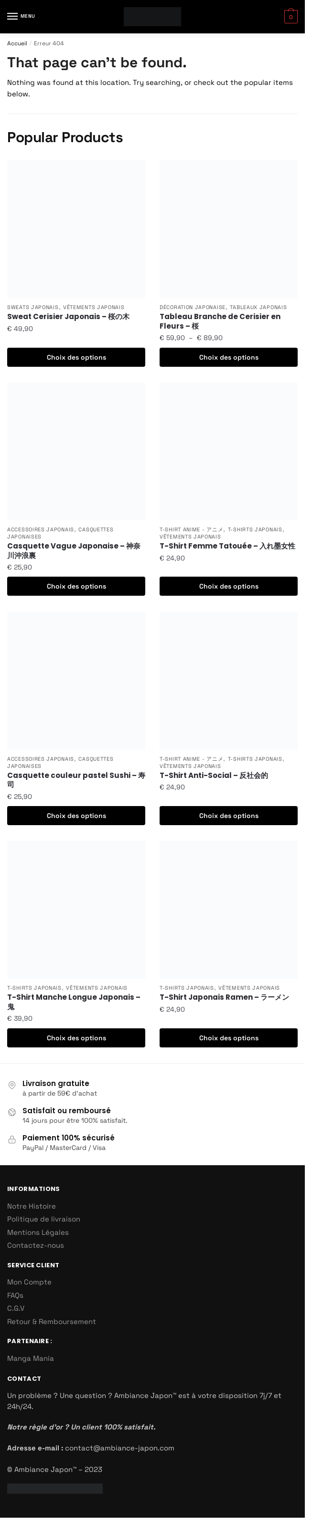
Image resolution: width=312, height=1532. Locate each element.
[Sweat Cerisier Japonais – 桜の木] (76, 229)
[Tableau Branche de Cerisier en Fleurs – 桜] (229, 229)
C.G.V (15, 1308)
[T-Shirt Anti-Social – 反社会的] (229, 681)
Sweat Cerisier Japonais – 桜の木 (68, 316)
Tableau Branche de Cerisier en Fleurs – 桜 (220, 321)
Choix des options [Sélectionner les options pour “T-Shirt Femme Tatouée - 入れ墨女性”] (228, 586)
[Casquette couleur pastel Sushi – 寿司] (76, 681)
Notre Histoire (31, 1206)
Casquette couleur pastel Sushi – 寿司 (76, 780)
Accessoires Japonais (40, 529)
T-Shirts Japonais (255, 529)
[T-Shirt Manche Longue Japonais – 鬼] (76, 910)
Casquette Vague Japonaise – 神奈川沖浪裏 (73, 550)
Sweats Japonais (33, 307)
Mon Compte (29, 1281)
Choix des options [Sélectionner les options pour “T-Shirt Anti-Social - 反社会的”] (228, 815)
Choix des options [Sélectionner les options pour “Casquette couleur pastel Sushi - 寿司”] (76, 815)
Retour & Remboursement (51, 1321)
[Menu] (21, 17)
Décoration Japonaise (193, 307)
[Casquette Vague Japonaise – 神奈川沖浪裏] (76, 451)
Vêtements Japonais (94, 307)
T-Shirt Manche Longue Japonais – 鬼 (73, 1002)
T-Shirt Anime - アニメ (191, 529)
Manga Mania (30, 1358)
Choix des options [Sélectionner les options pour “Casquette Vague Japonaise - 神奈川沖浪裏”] (76, 586)
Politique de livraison (43, 1218)
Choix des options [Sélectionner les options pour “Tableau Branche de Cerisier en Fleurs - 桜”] (228, 357)
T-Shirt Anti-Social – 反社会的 (214, 775)
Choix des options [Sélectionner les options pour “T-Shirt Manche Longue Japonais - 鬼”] (76, 1038)
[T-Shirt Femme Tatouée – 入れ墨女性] (229, 451)
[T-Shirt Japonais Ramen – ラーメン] (229, 910)
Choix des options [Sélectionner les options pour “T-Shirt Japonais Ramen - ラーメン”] (228, 1038)
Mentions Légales (38, 1232)
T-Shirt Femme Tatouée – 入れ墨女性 (227, 546)
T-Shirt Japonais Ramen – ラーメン (224, 997)
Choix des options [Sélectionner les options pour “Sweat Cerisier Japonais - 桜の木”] (76, 357)
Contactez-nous (35, 1245)
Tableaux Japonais (258, 307)
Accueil (17, 43)
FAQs (15, 1295)
